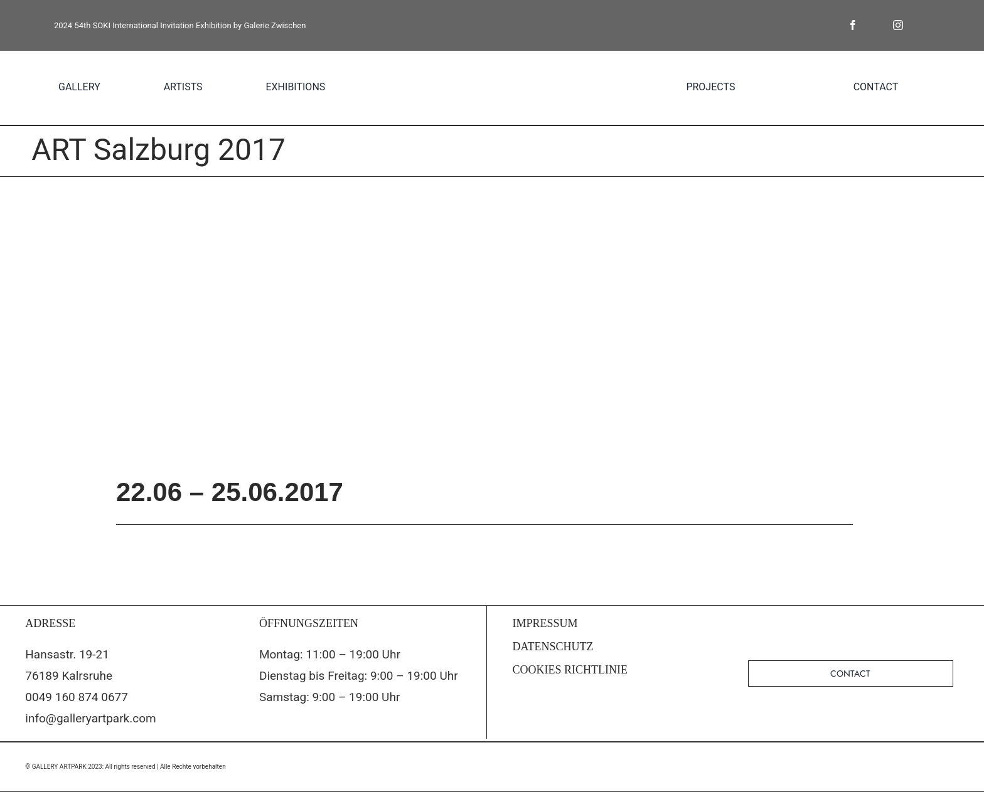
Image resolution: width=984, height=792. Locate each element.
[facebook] (853, 25)
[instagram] (898, 25)
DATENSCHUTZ (553, 646)
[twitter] (875, 25)
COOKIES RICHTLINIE (570, 669)
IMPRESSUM (545, 623)
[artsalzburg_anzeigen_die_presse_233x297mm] (492, 325)
